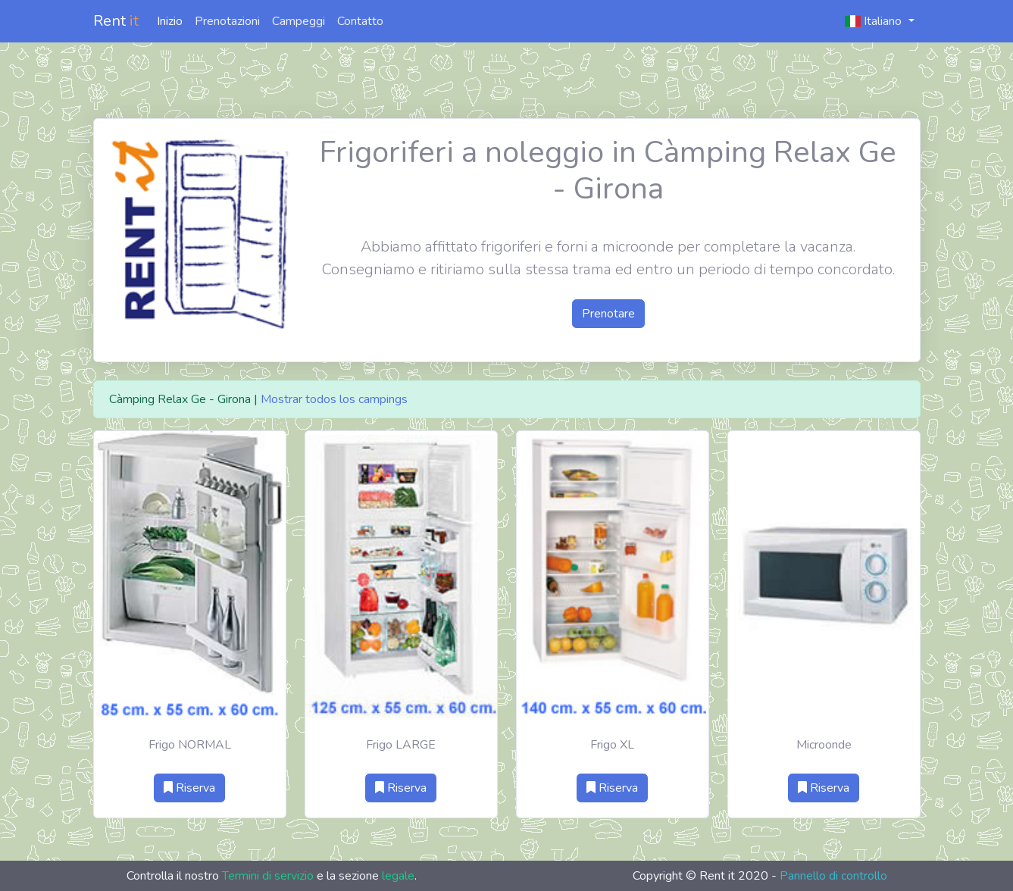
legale (398, 876)
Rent (116, 21)
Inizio (170, 21)
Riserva (189, 788)
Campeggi (298, 21)
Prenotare (608, 313)
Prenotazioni (227, 21)
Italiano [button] (875, 21)
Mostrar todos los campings (334, 399)
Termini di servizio (268, 876)
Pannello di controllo (833, 876)
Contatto (360, 21)
